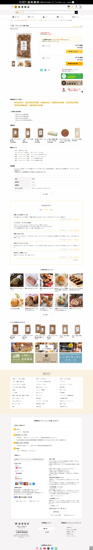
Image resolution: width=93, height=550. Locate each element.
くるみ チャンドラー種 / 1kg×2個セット (23, 120)
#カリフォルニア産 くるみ (21, 105)
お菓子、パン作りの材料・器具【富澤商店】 (19, 20)
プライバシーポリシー (70, 536)
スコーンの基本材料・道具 (36, 160)
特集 (15, 150)
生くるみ (55, 20)
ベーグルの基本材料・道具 (36, 158)
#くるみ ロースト (45, 102)
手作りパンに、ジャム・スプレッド (38, 156)
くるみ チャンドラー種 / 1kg (21, 118)
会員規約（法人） (69, 533)
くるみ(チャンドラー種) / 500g (21, 114)
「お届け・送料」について (20, 501)
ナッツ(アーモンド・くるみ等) (36, 20)
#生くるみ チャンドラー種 (36, 105)
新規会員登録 (25, 432)
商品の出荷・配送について (67, 71)
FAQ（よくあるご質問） (71, 529)
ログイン (18, 432)
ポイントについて (34, 437)
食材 (25, 150)
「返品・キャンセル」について (56, 495)
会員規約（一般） (69, 531)
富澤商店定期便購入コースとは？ (69, 69)
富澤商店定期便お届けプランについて (48, 437)
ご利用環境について (53, 505)
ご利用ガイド (68, 527)
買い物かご (19, 437)
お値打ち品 (20, 150)
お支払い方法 (32, 445)
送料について (26, 437)
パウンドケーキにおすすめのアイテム (38, 154)
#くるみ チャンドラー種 (58, 102)
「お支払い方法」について (33, 501)
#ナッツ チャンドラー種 (72, 102)
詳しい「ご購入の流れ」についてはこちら (26, 450)
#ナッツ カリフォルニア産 (32, 102)
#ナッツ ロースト (19, 102)
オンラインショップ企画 (23, 154)
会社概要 (46, 532)
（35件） (81, 26)
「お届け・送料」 (55, 440)
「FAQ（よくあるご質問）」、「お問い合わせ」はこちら (62, 515)
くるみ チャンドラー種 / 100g (21, 116)
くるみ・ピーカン (47, 20)
